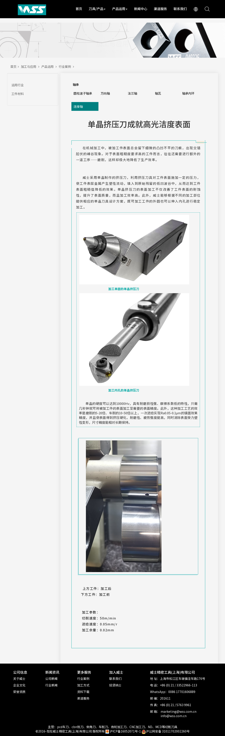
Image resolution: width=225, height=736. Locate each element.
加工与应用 (31, 66)
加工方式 (83, 685)
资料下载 (83, 691)
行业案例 (67, 66)
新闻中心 (140, 8)
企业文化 (19, 685)
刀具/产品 (97, 8)
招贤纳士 (115, 685)
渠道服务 (160, 8)
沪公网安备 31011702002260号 (166, 731)
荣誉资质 (19, 691)
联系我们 (180, 8)
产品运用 (119, 8)
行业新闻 (51, 685)
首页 (79, 8)
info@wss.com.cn (174, 716)
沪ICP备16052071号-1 (125, 731)
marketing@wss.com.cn (178, 711)
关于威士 (19, 678)
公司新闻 (51, 678)
